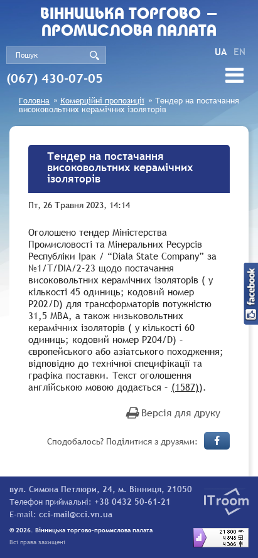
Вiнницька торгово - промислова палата (129, 23)
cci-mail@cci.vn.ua (75, 514)
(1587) (185, 387)
